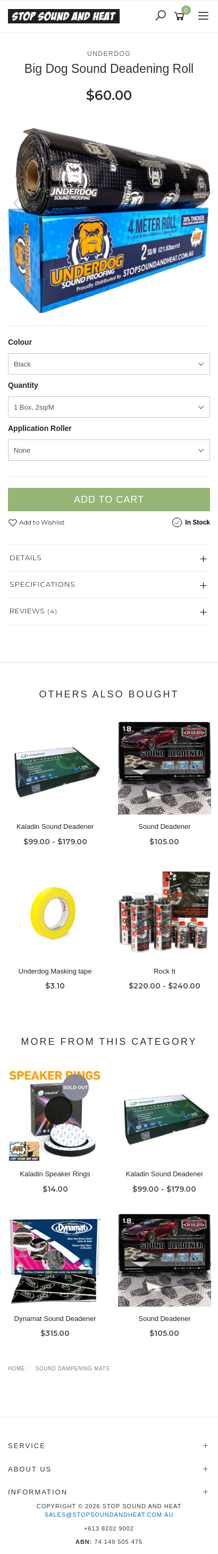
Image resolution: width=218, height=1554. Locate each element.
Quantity (23, 385)
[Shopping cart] (181, 16)
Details (26, 557)
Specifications (43, 584)
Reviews (33, 610)
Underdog (109, 53)
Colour (20, 342)
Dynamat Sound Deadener (55, 1319)
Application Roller (40, 428)
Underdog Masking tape (55, 971)
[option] (109, 214)
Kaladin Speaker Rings (55, 1174)
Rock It (164, 971)
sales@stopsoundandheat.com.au (109, 1514)
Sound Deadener (164, 826)
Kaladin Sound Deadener (55, 826)
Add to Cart (109, 499)
